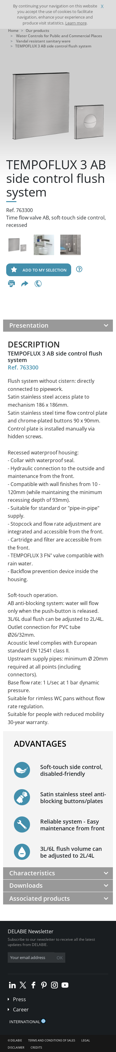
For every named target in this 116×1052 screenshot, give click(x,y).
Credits (36, 1047)
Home (13, 30)
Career (21, 1009)
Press (19, 999)
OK (60, 958)
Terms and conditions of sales (51, 1040)
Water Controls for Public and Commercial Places (59, 35)
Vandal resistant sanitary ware (43, 41)
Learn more (76, 23)
